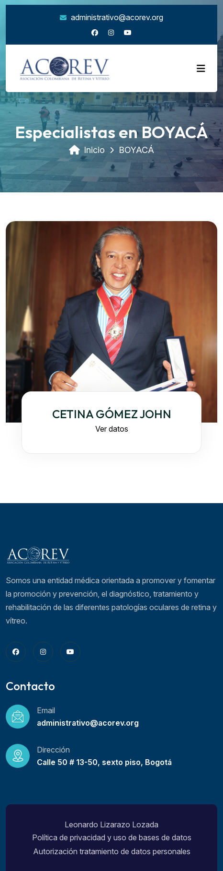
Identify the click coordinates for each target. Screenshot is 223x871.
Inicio (87, 150)
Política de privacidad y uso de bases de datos (111, 837)
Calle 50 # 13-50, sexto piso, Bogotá (104, 762)
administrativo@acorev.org (111, 17)
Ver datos (111, 429)
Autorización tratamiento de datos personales (111, 851)
